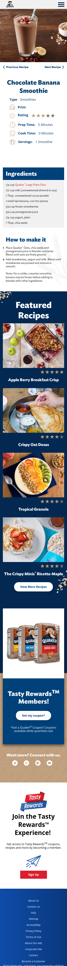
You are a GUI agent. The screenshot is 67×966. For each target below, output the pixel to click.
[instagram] (27, 763)
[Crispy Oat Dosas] (33, 410)
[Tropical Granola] (33, 475)
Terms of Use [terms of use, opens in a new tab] (30, 937)
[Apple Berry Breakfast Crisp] (33, 345)
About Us (33, 900)
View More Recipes (33, 587)
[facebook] (38, 763)
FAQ (33, 912)
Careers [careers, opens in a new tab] (28, 956)
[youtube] (49, 763)
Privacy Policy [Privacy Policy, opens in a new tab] (30, 931)
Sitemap (33, 918)
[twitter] (16, 763)
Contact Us (33, 906)
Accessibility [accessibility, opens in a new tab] (30, 925)
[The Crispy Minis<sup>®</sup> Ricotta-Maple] (33, 539)
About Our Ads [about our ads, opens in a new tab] (30, 943)
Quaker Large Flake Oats (30, 184)
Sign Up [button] (33, 875)
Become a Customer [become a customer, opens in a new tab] (32, 962)
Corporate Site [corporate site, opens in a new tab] (30, 949)
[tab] (61, 5)
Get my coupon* (33, 715)
